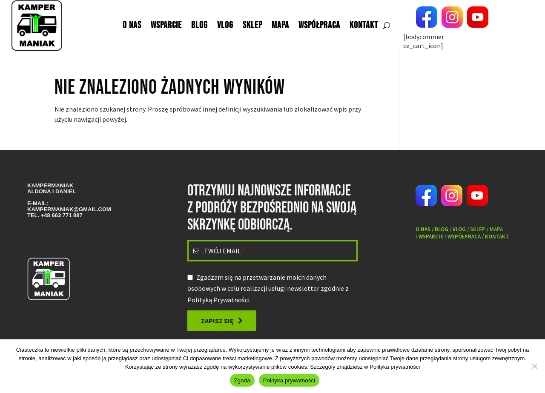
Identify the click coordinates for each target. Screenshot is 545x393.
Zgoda (242, 380)
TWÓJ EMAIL (225, 251)
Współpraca (319, 25)
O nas (132, 25)
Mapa (280, 25)
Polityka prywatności (395, 367)
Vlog (225, 25)
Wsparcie (166, 25)
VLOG (459, 229)
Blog (199, 25)
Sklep (252, 25)
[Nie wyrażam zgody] (534, 366)
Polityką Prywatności (218, 299)
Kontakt (364, 25)
